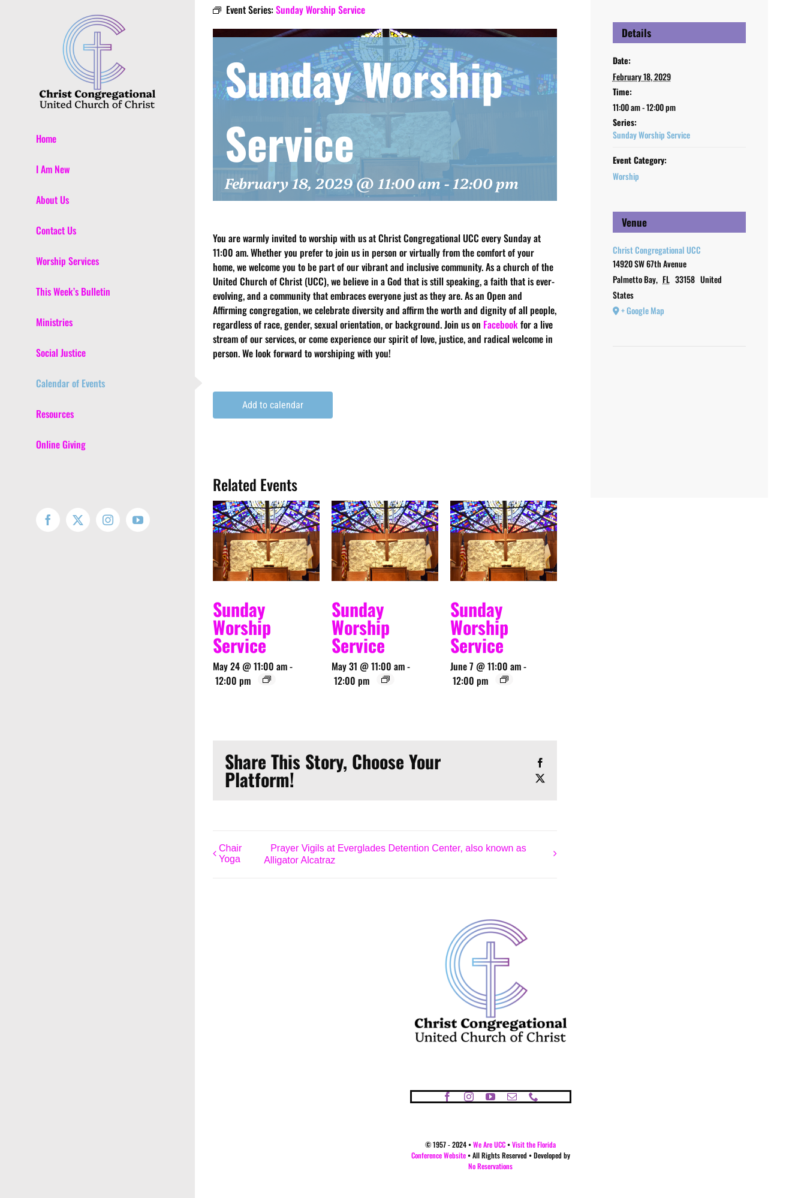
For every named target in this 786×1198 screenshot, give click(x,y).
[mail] (512, 1096)
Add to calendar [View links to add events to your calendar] (272, 405)
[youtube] (490, 1096)
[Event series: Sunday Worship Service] (267, 679)
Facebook (500, 324)
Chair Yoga (230, 853)
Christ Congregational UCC (657, 249)
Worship (626, 176)
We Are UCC (489, 1144)
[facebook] (447, 1096)
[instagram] (469, 1096)
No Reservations (490, 1166)
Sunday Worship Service (242, 626)
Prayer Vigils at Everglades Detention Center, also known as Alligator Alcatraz (395, 854)
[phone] (533, 1096)
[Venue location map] (679, 383)
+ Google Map (642, 310)
